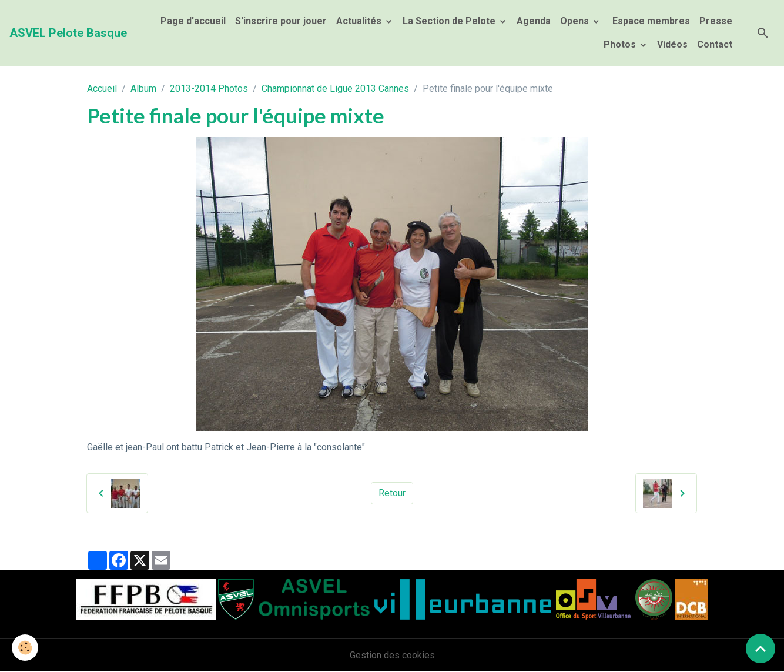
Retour (392, 493)
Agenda (534, 20)
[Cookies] (25, 647)
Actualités (360, 20)
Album (143, 88)
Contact (714, 44)
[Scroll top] (760, 648)
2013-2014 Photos (209, 88)
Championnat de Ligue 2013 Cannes (335, 88)
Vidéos (672, 44)
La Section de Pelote (450, 20)
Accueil (102, 88)
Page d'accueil (193, 20)
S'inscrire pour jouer (281, 20)
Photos (621, 44)
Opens (575, 20)
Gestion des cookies (392, 655)
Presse (715, 20)
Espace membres (650, 20)
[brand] (68, 33)
